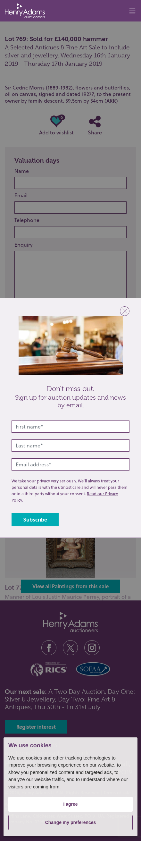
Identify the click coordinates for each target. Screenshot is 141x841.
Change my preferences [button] (70, 822)
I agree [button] (70, 804)
